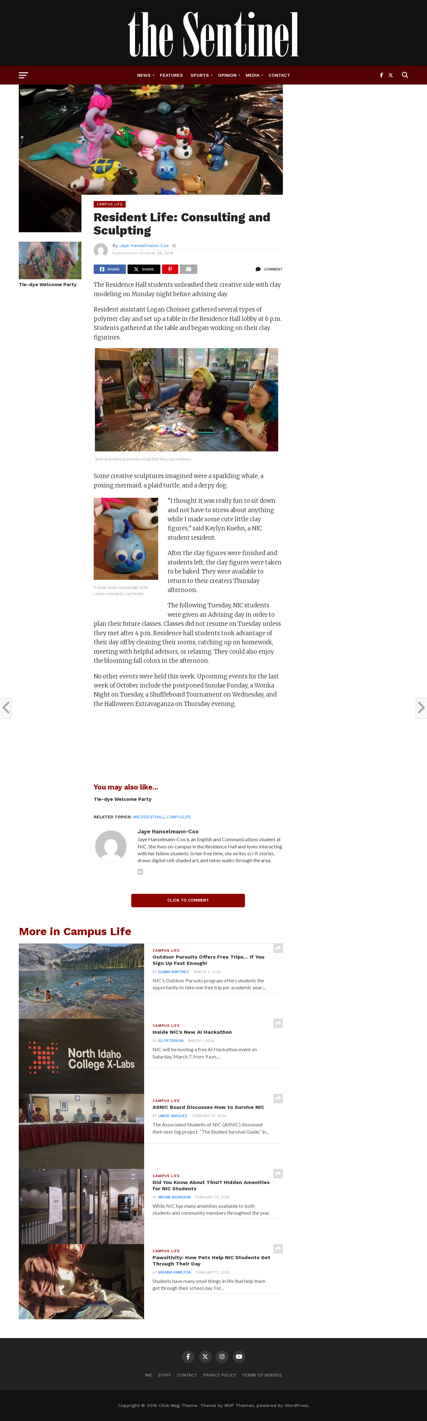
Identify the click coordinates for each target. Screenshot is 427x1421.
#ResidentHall (149, 817)
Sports (199, 75)
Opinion (227, 75)
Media (252, 75)
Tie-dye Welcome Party (48, 284)
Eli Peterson (169, 1044)
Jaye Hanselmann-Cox (144, 245)
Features (171, 75)
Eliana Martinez (172, 976)
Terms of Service (262, 1375)
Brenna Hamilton (173, 1277)
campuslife (179, 817)
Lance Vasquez (171, 1127)
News (144, 75)
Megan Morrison (173, 1202)
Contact (279, 75)
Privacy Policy (219, 1375)
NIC (148, 1375)
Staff (164, 1375)
